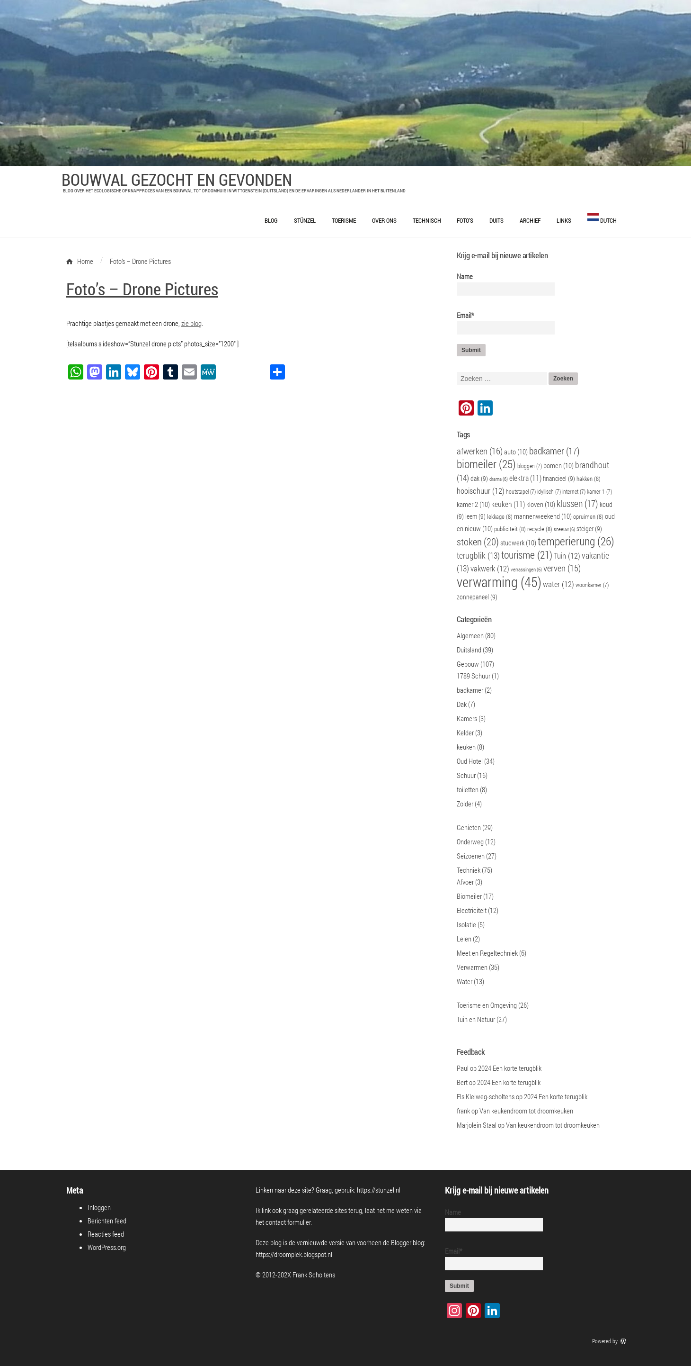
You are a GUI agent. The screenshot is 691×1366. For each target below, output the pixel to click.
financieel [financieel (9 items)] (559, 478)
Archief (530, 220)
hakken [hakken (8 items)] (588, 478)
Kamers (467, 718)
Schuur (466, 775)
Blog (271, 220)
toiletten (467, 789)
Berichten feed (107, 1220)
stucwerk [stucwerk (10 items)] (518, 542)
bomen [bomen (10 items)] (558, 465)
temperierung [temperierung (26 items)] (576, 541)
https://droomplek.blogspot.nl (294, 1254)
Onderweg (470, 841)
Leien (464, 938)
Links (564, 220)
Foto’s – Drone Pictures (142, 288)
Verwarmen (472, 967)
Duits (496, 220)
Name (502, 283)
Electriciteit (472, 910)
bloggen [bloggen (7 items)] (529, 466)
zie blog (191, 323)
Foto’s (465, 220)
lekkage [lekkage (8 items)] (500, 516)
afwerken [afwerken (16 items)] (480, 451)
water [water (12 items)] (558, 584)
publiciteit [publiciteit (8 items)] (510, 529)
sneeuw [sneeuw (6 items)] (564, 529)
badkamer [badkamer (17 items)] (554, 450)
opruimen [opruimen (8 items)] (588, 516)
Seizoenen (471, 855)
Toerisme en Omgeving (487, 1005)
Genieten (469, 827)
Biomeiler (469, 896)
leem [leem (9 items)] (475, 516)
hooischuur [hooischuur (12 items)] (481, 491)
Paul (463, 1068)
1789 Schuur (473, 675)
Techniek (468, 870)
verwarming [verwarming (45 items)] (499, 581)
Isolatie (466, 924)
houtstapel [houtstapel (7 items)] (521, 491)
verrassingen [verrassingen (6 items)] (526, 569)
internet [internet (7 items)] (573, 491)
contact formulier (288, 1222)
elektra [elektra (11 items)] (525, 478)
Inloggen (99, 1207)
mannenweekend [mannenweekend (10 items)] (543, 516)
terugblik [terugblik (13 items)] (478, 555)
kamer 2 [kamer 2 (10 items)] (473, 504)
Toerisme (344, 220)
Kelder (465, 732)
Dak (462, 704)
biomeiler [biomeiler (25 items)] (486, 463)
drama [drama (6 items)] (498, 479)
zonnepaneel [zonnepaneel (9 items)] (477, 596)
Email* (502, 322)
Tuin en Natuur (476, 1019)
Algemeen (470, 635)
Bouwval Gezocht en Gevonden (177, 179)
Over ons (384, 220)
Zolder (465, 803)
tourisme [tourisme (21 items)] (526, 554)
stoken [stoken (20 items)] (478, 541)
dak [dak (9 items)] (479, 478)
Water (464, 981)
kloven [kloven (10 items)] (540, 504)
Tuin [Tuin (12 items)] (567, 556)
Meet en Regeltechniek (487, 953)
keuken (466, 746)
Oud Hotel (470, 761)
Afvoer (465, 882)
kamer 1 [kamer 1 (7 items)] (599, 491)
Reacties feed (106, 1234)
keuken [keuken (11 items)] (508, 504)
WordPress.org (107, 1247)
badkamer (470, 690)
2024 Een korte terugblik (509, 1068)
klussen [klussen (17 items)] (577, 503)
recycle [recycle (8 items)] (539, 529)
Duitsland (469, 649)
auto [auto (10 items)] (516, 451)
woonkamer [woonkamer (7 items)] (592, 584)
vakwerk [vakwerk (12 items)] (489, 568)
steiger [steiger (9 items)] (589, 528)
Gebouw (468, 664)
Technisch (427, 220)
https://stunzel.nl (378, 1189)
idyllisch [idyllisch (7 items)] (549, 491)
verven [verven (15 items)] (562, 568)
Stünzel (305, 220)
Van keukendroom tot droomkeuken (526, 1110)
